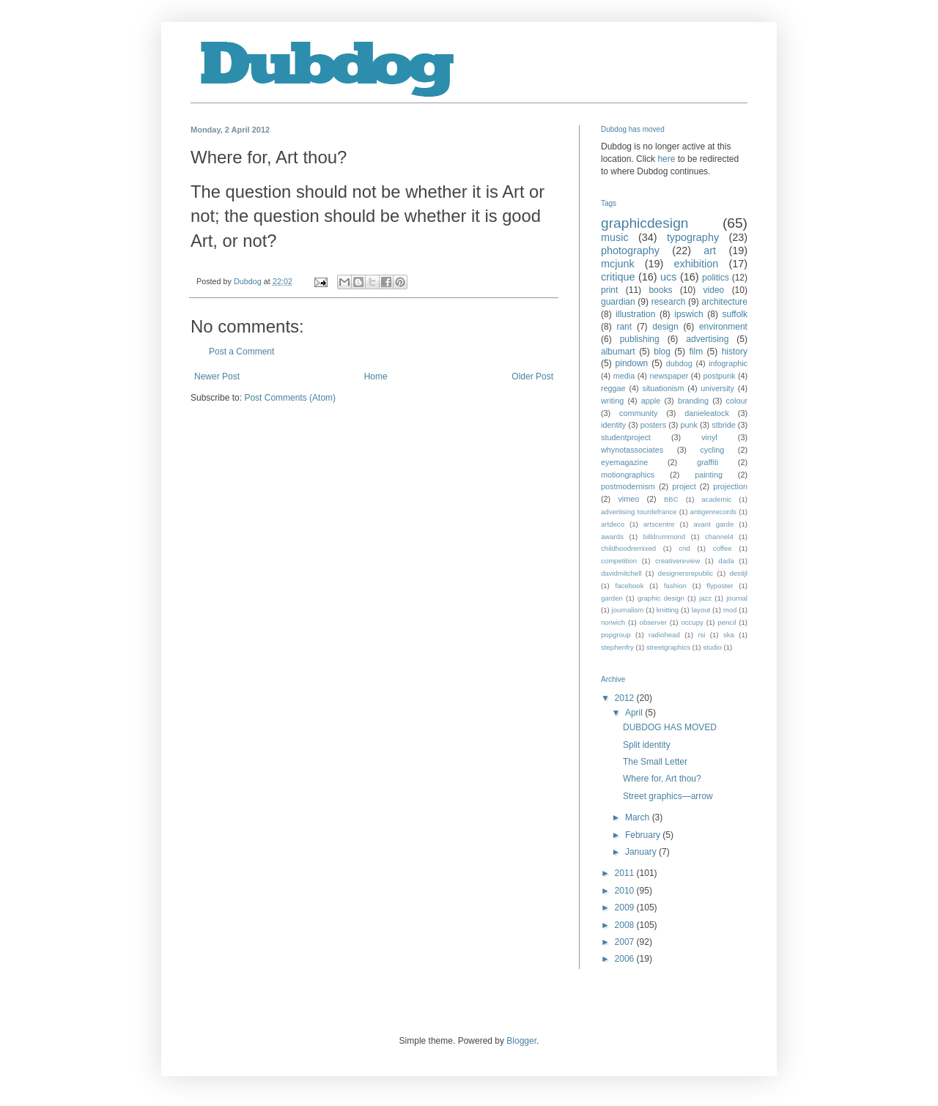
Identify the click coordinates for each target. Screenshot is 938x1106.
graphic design (661, 598)
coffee (722, 548)
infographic (728, 363)
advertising (707, 339)
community (638, 413)
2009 (626, 907)
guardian (618, 302)
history (734, 351)
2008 (626, 925)
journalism (628, 610)
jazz (705, 598)
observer (653, 622)
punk (688, 424)
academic (716, 499)
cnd (684, 548)
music (615, 237)
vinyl (709, 437)
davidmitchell (621, 573)
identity (613, 424)
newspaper (668, 375)
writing (612, 400)
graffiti (707, 462)
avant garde (713, 524)
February (643, 835)
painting (709, 474)
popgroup (616, 635)
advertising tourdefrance (638, 512)
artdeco (612, 524)
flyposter (719, 586)
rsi (701, 635)
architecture (724, 302)
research (668, 302)
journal (736, 598)
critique (618, 277)
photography (630, 250)
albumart (618, 351)
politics (715, 277)
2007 (626, 942)
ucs (668, 277)
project (683, 486)
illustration (635, 314)
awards (612, 536)
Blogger (521, 1041)
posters (653, 424)
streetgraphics (668, 647)
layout (701, 610)
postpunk (720, 375)
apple (650, 400)
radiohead (664, 635)
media (624, 375)
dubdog (679, 363)
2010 (626, 891)
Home (376, 376)
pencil (726, 622)
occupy (692, 622)
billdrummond (664, 536)
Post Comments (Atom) (290, 398)
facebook (630, 586)
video (714, 290)
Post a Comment (241, 351)
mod (730, 610)
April (635, 713)
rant (624, 327)
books (660, 290)
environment (723, 327)
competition (619, 561)
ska (728, 635)
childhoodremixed (628, 548)
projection (730, 486)
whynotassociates (632, 449)
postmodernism (628, 486)
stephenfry (617, 647)
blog (662, 351)
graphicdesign (644, 223)
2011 (626, 873)
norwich (613, 622)
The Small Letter (655, 762)
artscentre (659, 524)
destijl (738, 573)
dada (726, 561)
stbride (723, 424)
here (666, 159)
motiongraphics (627, 474)
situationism (663, 388)
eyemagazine (624, 462)
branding (693, 400)
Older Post (532, 376)
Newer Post (217, 376)
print (609, 290)
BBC (671, 499)
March (638, 817)
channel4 (719, 536)
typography (693, 237)
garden (612, 598)
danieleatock (706, 413)
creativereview (677, 561)
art (710, 250)
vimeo (628, 498)
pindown (632, 363)
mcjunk (618, 264)
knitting (668, 610)
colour (736, 400)
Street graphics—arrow (668, 796)
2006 (626, 959)
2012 (626, 698)
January (642, 852)
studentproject (626, 437)
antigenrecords (713, 512)
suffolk (735, 314)
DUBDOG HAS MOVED (670, 727)
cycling (712, 449)
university (717, 388)
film (696, 351)
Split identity (647, 745)
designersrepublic (685, 573)
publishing (640, 339)
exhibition (695, 264)
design (665, 327)
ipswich (688, 314)
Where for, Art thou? (662, 778)
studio (712, 647)
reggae (613, 388)
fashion (675, 586)
